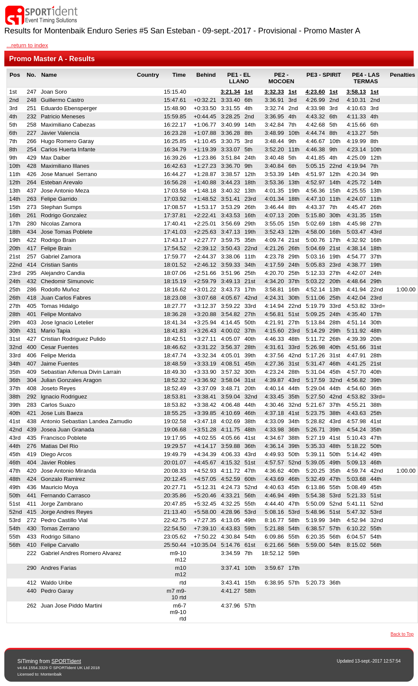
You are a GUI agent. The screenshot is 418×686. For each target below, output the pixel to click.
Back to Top (402, 634)
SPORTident (66, 661)
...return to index (27, 45)
